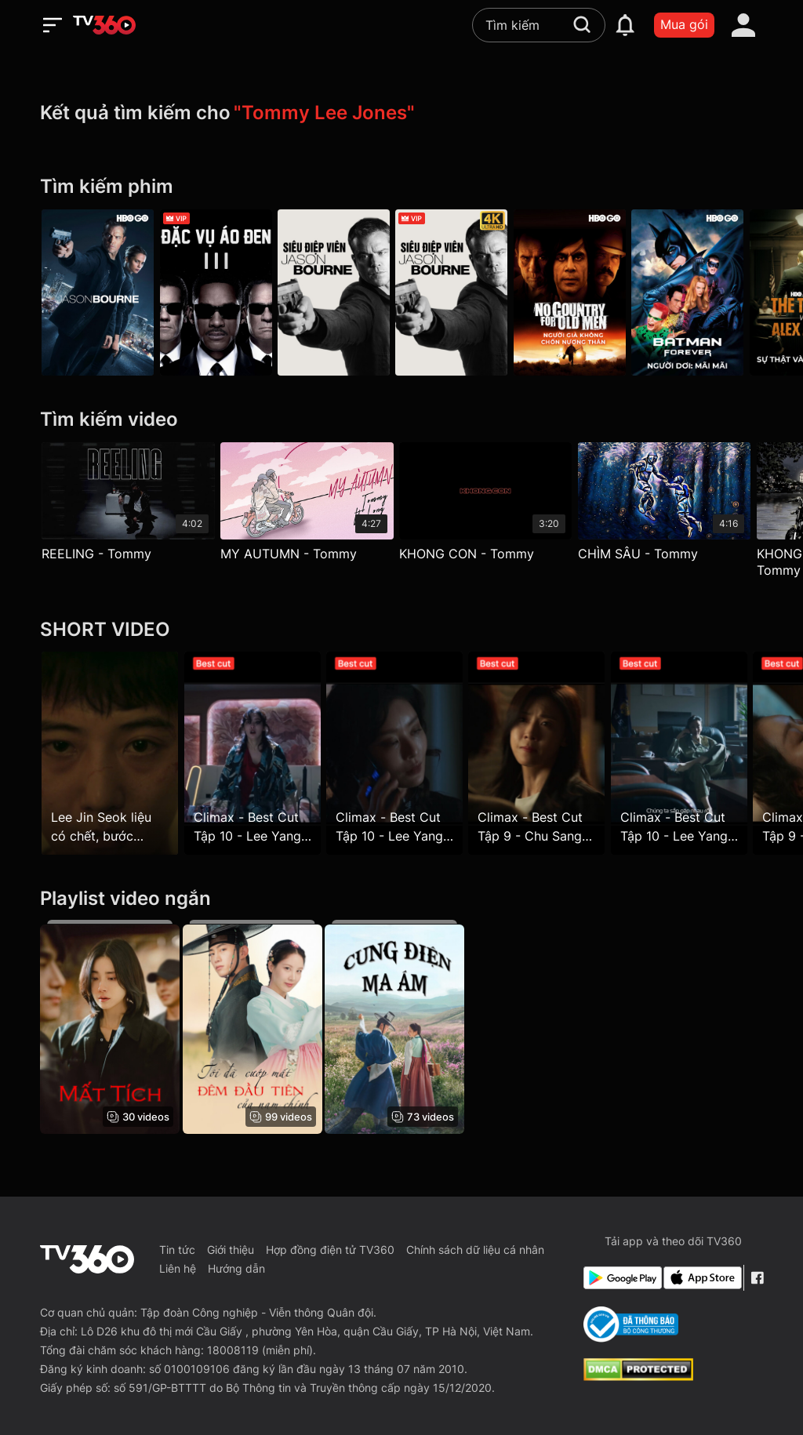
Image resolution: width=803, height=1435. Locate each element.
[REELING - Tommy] (128, 505)
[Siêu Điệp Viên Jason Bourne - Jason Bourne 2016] (341, 292)
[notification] (625, 25)
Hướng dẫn (236, 1268)
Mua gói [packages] (684, 24)
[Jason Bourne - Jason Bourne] (98, 292)
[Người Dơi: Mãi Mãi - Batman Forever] (705, 292)
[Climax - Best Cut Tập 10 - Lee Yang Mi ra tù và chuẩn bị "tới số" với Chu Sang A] (693, 753)
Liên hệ (177, 1268)
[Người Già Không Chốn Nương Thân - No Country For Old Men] (584, 292)
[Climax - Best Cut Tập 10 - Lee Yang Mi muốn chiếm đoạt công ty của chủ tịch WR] (401, 753)
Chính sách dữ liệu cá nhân (475, 1249)
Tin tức (177, 1249)
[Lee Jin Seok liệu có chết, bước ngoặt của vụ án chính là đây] (110, 753)
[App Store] (700, 1278)
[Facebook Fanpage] (756, 1277)
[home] (104, 25)
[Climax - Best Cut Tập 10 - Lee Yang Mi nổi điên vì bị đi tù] (255, 753)
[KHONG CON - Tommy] (493, 505)
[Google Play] (620, 1278)
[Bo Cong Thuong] (630, 1324)
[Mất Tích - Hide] (110, 1027)
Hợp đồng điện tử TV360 (330, 1249)
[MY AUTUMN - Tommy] (311, 505)
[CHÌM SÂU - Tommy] (675, 505)
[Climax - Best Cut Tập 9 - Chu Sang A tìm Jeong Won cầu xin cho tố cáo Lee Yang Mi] (547, 753)
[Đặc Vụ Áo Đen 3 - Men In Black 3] (219, 292)
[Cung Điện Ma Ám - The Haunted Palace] (401, 1027)
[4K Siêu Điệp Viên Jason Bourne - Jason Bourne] (462, 292)
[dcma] (638, 1376)
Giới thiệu (230, 1249)
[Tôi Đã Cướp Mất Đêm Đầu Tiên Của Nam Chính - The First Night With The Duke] (255, 1027)
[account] (743, 25)
